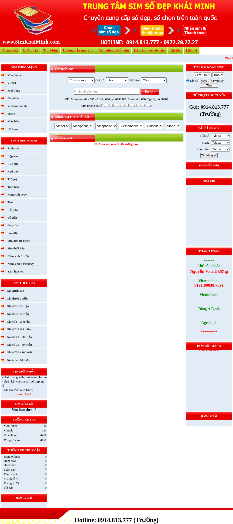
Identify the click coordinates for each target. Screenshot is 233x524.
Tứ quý (12, 179)
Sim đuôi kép (15, 248)
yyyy (204, 81)
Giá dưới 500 (15, 291)
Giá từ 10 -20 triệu (19, 329)
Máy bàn (13, 121)
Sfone (11, 113)
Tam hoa (13, 187)
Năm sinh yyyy (17, 194)
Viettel (11, 83)
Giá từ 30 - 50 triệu (19, 344)
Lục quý (12, 163)
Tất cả (193, 81)
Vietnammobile (17, 106)
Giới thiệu (30, 50)
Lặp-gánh (13, 156)
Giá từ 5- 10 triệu (18, 321)
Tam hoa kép (15, 271)
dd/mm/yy (217, 81)
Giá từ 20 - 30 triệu (19, 337)
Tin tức (175, 50)
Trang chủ (10, 50)
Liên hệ (191, 50)
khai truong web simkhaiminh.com (25, 377)
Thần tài (13, 148)
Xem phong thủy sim (114, 50)
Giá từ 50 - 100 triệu (20, 352)
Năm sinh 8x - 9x (18, 256)
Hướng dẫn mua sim (78, 50)
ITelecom (13, 129)
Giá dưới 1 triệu (17, 298)
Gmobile (13, 98)
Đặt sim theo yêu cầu (149, 50)
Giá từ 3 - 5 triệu (18, 314)
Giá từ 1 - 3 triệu (18, 306)
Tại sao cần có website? (18, 390)
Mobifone (13, 90)
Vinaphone (14, 75)
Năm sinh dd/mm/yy (20, 263)
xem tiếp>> (24, 394)
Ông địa (12, 225)
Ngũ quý (12, 171)
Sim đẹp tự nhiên (18, 240)
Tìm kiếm (50, 50)
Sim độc (12, 233)
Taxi (10, 202)
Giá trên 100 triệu (18, 360)
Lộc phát (13, 210)
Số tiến (12, 217)
